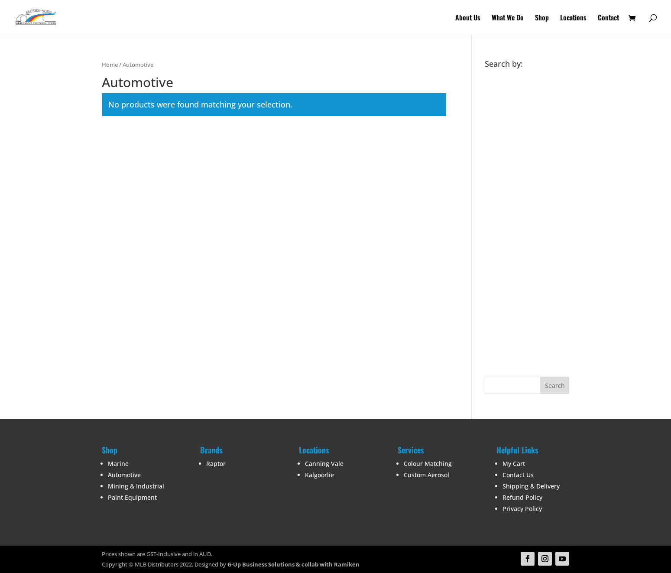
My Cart (513, 463)
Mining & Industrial (136, 486)
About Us (467, 18)
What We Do (508, 18)
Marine (118, 463)
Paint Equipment (132, 497)
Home (110, 64)
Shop (542, 18)
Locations (573, 18)
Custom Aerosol (426, 475)
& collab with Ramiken (327, 564)
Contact (608, 18)
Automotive (124, 475)
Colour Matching (428, 463)
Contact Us (518, 475)
